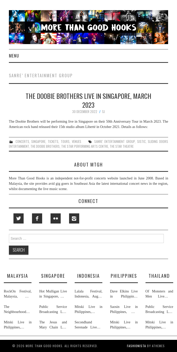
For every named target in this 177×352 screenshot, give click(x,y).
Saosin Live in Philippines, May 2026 (124, 309)
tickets (53, 141)
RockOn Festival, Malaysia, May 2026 (17, 294)
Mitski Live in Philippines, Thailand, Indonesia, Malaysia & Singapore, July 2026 (17, 325)
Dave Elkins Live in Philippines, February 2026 (124, 294)
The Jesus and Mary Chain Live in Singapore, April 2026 (53, 325)
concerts (22, 141)
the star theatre (122, 146)
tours (65, 141)
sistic (141, 141)
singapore (38, 141)
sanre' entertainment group (114, 141)
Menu (14, 55)
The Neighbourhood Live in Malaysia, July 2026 (17, 309)
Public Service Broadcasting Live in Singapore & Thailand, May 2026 (53, 309)
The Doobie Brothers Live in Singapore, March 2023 (88, 100)
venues (76, 141)
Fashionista (136, 345)
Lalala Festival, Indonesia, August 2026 (88, 294)
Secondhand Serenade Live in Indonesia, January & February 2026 (88, 325)
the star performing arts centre (84, 146)
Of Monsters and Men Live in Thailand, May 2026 (159, 294)
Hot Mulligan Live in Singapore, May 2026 (53, 294)
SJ (103, 111)
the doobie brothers (45, 146)
